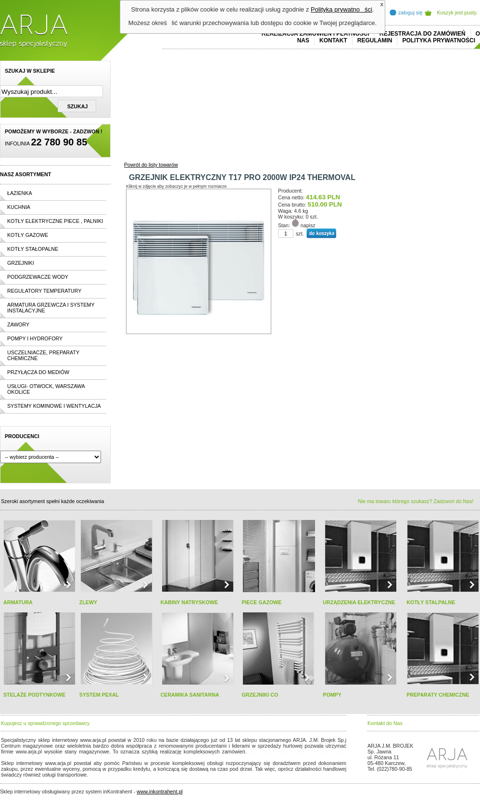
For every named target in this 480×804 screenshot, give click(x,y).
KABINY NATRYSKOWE (189, 602)
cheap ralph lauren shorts (44, 757)
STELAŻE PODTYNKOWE (34, 695)
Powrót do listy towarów (151, 165)
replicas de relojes (94, 757)
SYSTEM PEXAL (99, 695)
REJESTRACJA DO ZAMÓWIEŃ (422, 33)
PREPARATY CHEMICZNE (437, 695)
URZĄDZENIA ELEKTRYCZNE (359, 602)
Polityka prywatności (438, 40)
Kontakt (333, 40)
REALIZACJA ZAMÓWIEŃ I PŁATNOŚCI (315, 33)
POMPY (332, 695)
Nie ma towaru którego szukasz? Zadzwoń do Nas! (415, 501)
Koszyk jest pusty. (457, 12)
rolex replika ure (145, 775)
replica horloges (107, 775)
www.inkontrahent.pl (159, 791)
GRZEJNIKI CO (259, 695)
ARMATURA (18, 602)
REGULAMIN (374, 40)
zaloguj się (410, 12)
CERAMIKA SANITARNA (190, 695)
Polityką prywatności (341, 9)
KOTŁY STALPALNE (430, 602)
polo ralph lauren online (276, 751)
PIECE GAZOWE (261, 602)
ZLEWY (88, 602)
